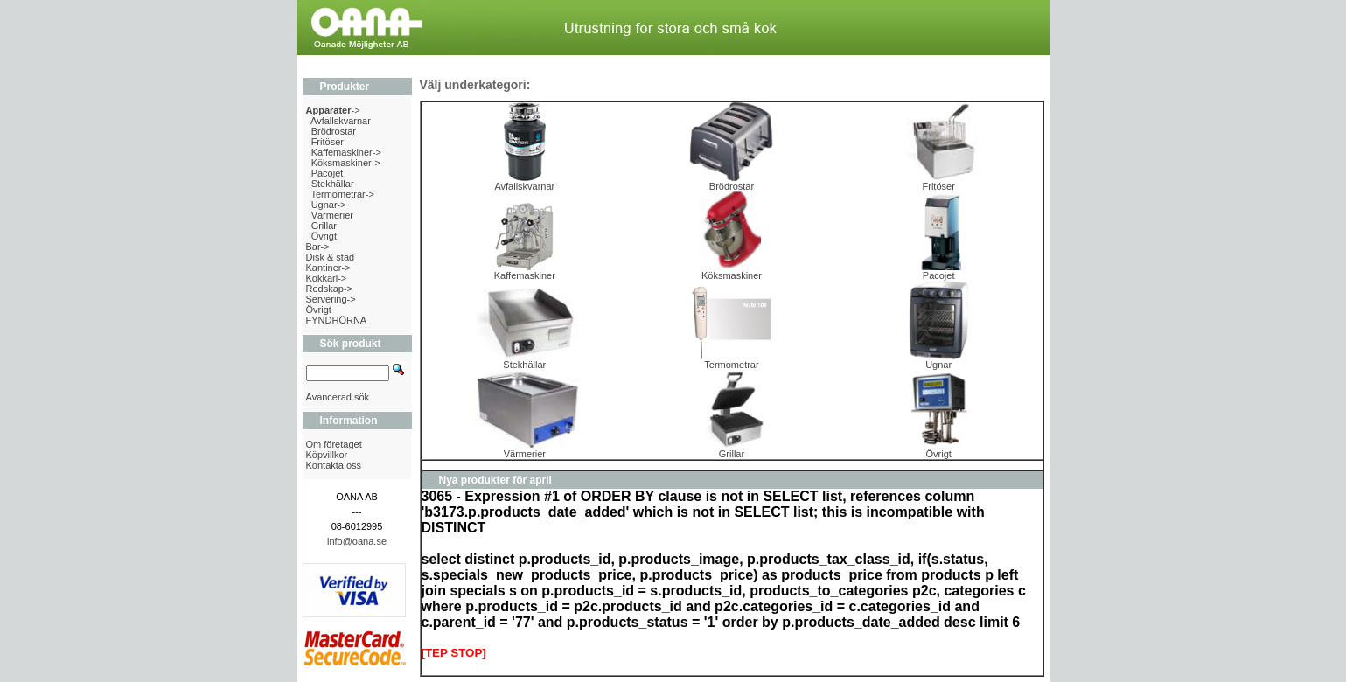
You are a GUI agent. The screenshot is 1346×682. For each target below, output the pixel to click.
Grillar (324, 225)
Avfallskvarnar (340, 120)
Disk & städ (330, 257)
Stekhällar (332, 183)
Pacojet (327, 173)
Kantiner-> (328, 267)
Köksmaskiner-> (345, 162)
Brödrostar (333, 131)
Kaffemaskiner (524, 271)
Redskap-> (329, 288)
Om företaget (334, 444)
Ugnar (938, 360)
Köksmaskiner (731, 271)
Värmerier (332, 215)
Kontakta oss (334, 465)
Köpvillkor (327, 454)
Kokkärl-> (326, 278)
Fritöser (327, 141)
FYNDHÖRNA (336, 320)
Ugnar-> (328, 204)
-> (333, 110)
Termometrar (731, 360)
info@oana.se (357, 541)
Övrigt (324, 236)
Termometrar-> (341, 194)
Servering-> (331, 299)
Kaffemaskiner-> (346, 152)
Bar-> (318, 246)
